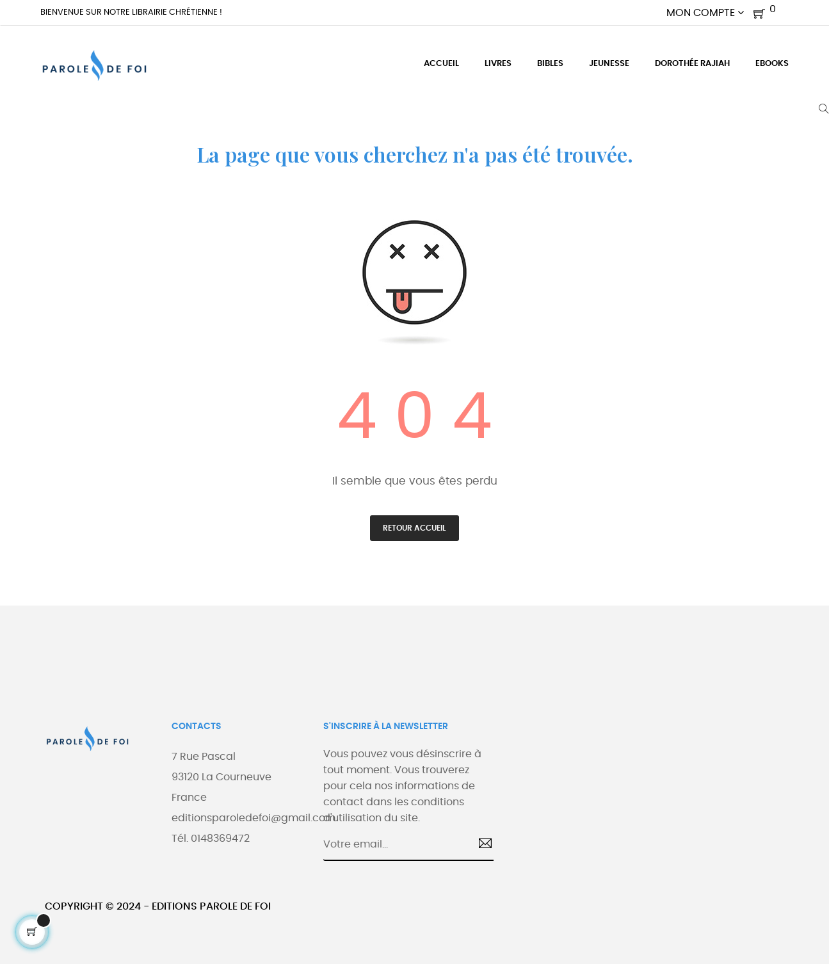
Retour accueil (414, 528)
